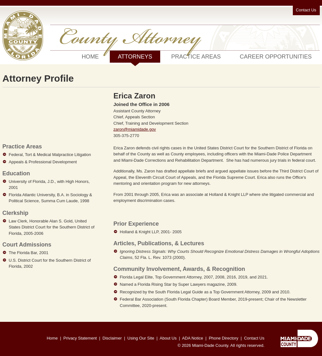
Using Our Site (141, 338)
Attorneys (135, 58)
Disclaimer (112, 338)
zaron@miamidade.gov (135, 129)
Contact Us (306, 10)
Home (90, 56)
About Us (168, 338)
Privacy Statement (80, 338)
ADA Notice (192, 338)
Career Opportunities (276, 56)
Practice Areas (196, 56)
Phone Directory (223, 338)
